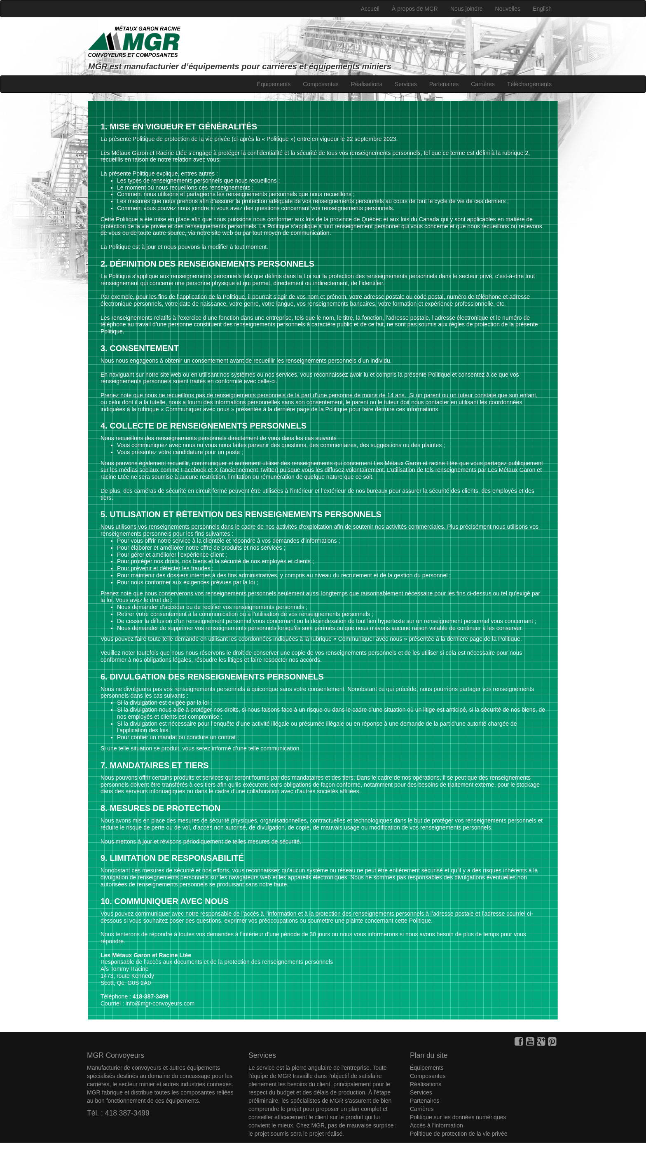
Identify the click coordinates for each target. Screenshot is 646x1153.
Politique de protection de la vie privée (459, 1133)
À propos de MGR (415, 8)
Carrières (483, 84)
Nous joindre (466, 8)
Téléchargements (529, 84)
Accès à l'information (436, 1125)
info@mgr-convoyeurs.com (160, 1003)
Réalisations (366, 84)
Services (406, 84)
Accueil (370, 8)
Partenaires (444, 84)
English (542, 8)
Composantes (320, 84)
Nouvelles (507, 8)
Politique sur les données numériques (458, 1117)
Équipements (274, 84)
